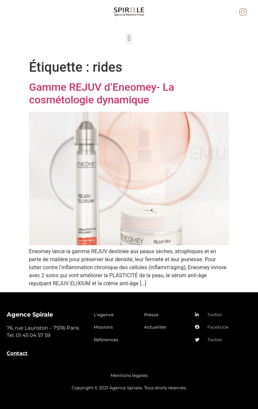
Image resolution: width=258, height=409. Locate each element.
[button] (129, 38)
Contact (17, 353)
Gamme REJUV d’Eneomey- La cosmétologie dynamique (101, 93)
